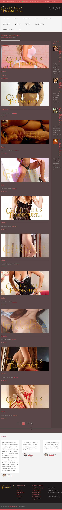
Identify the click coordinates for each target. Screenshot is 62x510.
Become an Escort (21, 485)
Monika (4, 336)
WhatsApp (25, 1)
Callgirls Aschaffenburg (37, 485)
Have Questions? (20, 492)
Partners (18, 499)
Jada (3, 298)
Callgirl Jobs (39, 24)
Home (2, 37)
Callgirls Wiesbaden (36, 499)
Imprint (18, 494)
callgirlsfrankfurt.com (13, 506)
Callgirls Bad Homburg (37, 488)
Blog (18, 488)
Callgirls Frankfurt (36, 492)
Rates (16, 19)
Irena (3, 411)
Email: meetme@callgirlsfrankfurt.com (52, 1)
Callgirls (6, 19)
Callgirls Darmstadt (36, 490)
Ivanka (3, 71)
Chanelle (4, 109)
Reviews (17, 24)
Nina (3, 260)
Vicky (3, 374)
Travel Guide (47, 19)
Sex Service (26, 19)
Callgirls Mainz (35, 494)
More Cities (6, 24)
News (36, 19)
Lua (2, 185)
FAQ (20, 29)
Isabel (3, 222)
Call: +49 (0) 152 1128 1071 (36, 1)
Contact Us (19, 490)
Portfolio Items (8, 37)
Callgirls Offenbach (36, 496)
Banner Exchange (8, 29)
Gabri (3, 147)
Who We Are (19, 496)
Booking (27, 24)
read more (4, 75)
